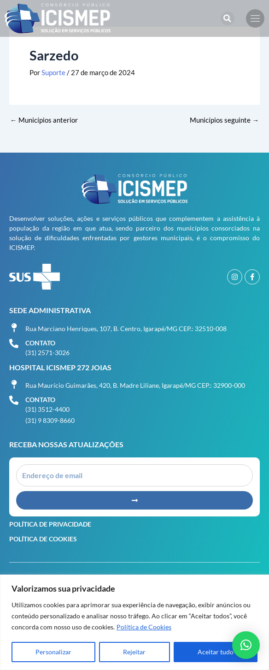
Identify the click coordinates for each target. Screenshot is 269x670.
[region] (134, 622)
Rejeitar (134, 652)
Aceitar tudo (216, 652)
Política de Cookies (144, 627)
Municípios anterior (44, 120)
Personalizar (53, 652)
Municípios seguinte (224, 120)
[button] (227, 18)
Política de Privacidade (50, 524)
